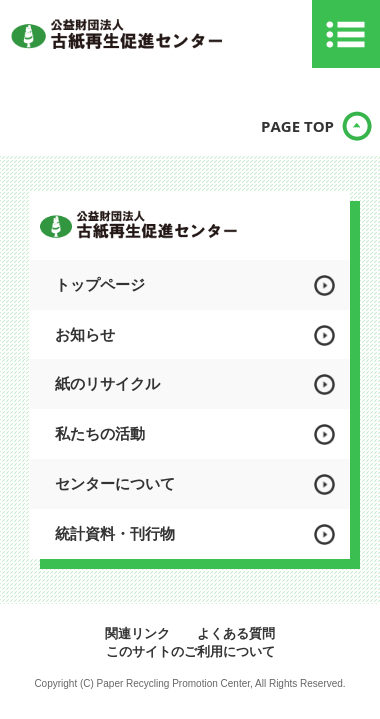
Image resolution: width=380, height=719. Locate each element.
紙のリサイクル (107, 383)
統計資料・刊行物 (115, 533)
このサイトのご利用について (190, 651)
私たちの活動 (100, 433)
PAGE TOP (297, 126)
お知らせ (85, 334)
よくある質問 (236, 633)
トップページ (100, 284)
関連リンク (137, 633)
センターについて (115, 483)
